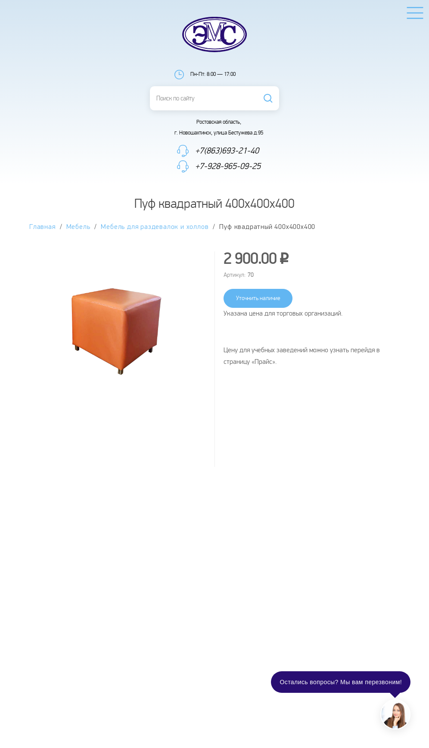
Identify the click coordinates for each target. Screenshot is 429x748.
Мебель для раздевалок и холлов (154, 227)
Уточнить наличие (258, 298)
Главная (42, 227)
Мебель (78, 227)
